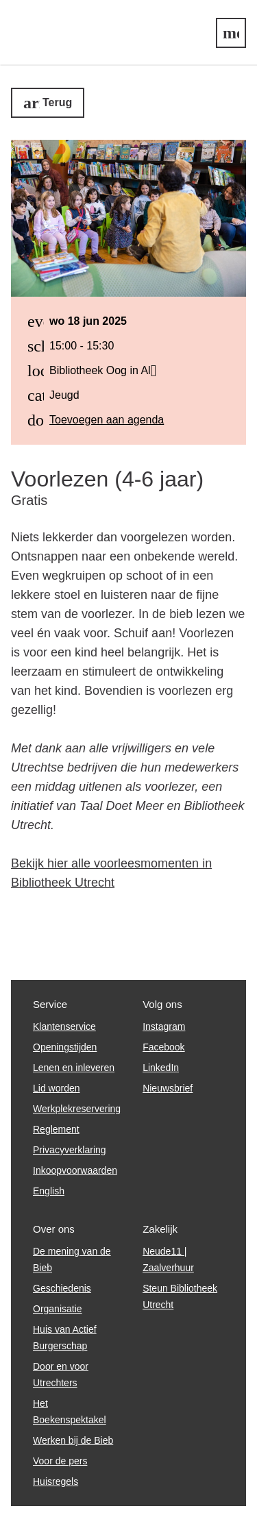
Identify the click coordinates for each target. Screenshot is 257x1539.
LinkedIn (161, 1067)
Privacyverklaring (69, 1149)
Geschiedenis (62, 1288)
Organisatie (57, 1308)
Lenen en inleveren (73, 1067)
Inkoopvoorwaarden (75, 1170)
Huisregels (55, 1481)
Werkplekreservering (77, 1108)
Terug (57, 102)
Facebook (163, 1047)
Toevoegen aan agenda (106, 420)
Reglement (56, 1129)
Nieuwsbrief (168, 1088)
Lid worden (56, 1088)
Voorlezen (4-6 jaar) (107, 479)
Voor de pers (60, 1460)
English (48, 1190)
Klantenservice (64, 1026)
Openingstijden (65, 1047)
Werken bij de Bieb (73, 1440)
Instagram (164, 1026)
